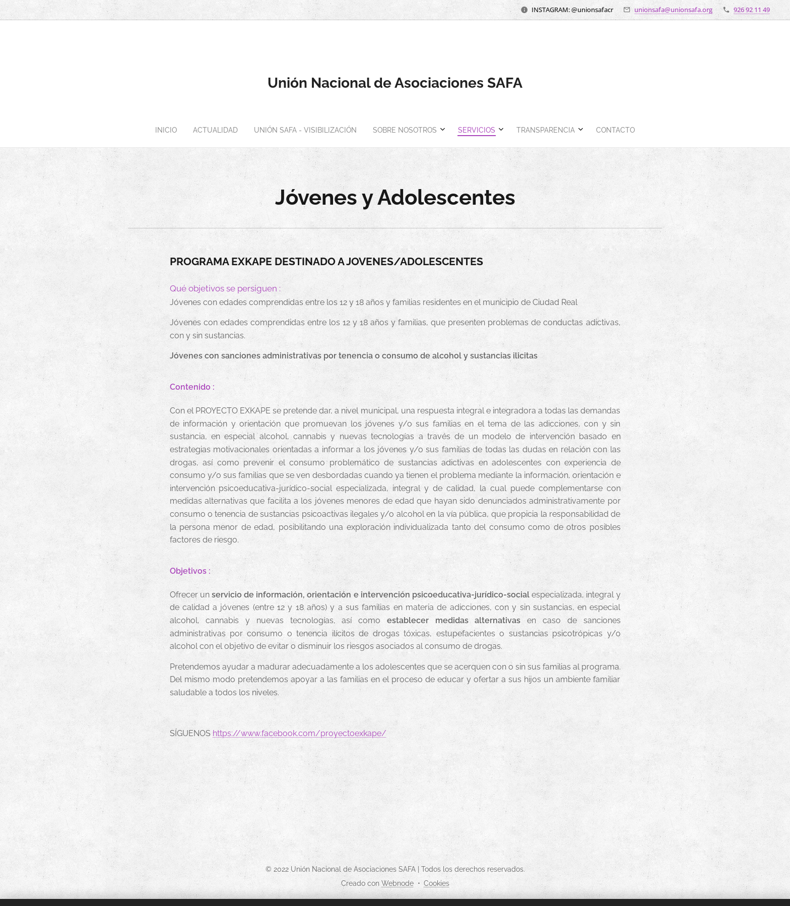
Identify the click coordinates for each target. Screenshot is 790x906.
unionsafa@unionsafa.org (673, 9)
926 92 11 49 (752, 9)
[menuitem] (343, 130)
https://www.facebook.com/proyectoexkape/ (299, 733)
